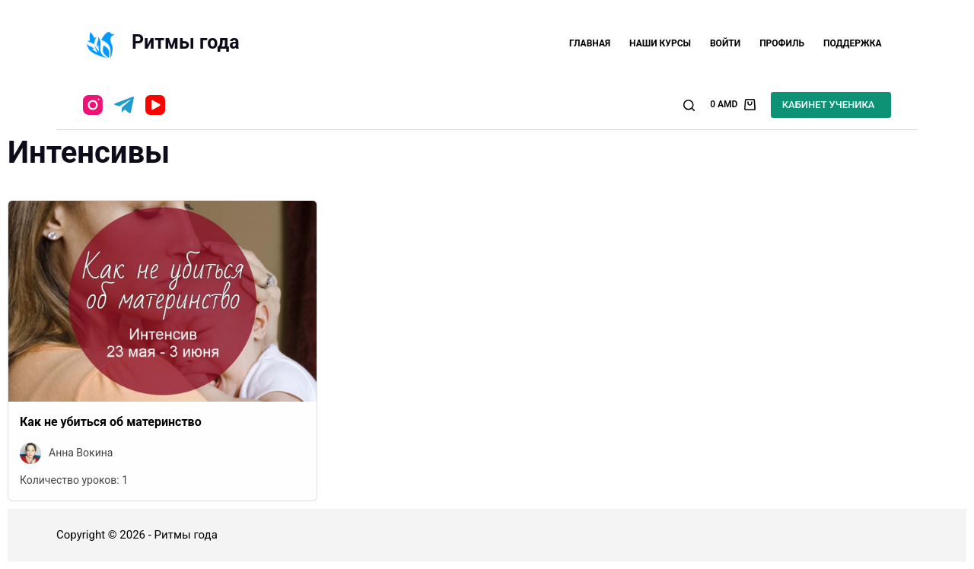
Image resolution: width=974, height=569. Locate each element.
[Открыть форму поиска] (689, 105)
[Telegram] (124, 105)
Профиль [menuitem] (781, 43)
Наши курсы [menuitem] (660, 43)
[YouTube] (155, 105)
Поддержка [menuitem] (852, 43)
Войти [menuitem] (725, 43)
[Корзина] (733, 105)
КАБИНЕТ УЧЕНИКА (828, 104)
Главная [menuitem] (589, 43)
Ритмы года (186, 42)
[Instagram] (93, 105)
